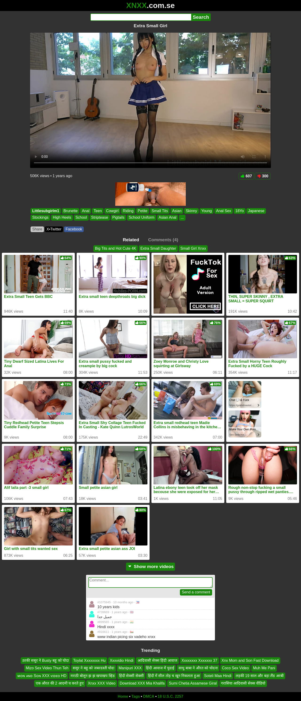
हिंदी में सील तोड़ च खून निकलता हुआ (174, 676)
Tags (135, 696)
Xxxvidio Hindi (121, 660)
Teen (98, 211)
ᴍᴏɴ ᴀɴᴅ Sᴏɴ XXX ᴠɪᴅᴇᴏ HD (41, 676)
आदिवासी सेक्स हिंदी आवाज (157, 660)
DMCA (148, 696)
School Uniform (141, 218)
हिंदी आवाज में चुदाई (160, 668)
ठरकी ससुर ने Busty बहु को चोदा (45, 660)
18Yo (239, 211)
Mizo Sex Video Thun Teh (47, 668)
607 (246, 176)
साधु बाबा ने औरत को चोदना (198, 668)
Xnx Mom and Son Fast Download (250, 660)
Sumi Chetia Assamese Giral (193, 683)
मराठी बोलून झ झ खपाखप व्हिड (93, 676)
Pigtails (118, 218)
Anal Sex (223, 211)
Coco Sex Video (235, 668)
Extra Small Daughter (158, 248)
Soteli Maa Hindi (218, 676)
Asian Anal (168, 218)
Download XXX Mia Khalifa (142, 683)
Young (206, 211)
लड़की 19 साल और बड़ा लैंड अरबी (259, 676)
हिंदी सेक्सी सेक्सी (131, 676)
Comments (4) (163, 239)
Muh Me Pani (264, 668)
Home (123, 696)
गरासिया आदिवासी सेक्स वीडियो (243, 683)
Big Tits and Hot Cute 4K (115, 248)
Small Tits (160, 211)
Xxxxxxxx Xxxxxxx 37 (199, 660)
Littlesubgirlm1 (45, 211)
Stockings (40, 218)
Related (131, 239)
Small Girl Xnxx (193, 248)
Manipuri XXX (130, 668)
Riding (128, 211)
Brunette (70, 211)
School (81, 218)
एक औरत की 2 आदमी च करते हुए (60, 683)
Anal (85, 211)
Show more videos (150, 566)
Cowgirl (112, 211)
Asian (177, 211)
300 (262, 176)
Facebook (74, 229)
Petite (142, 211)
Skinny (191, 211)
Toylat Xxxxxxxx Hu (89, 660)
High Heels (62, 218)
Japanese (256, 211)
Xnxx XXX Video (101, 683)
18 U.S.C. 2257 (170, 696)
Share (37, 229)
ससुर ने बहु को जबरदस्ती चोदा (93, 668)
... (182, 218)
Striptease (99, 218)
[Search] (140, 17)
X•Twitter (54, 229)
